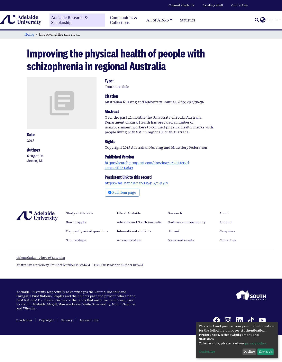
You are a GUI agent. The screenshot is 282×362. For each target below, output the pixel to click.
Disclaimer (24, 320)
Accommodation (129, 240)
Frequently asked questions (87, 231)
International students (134, 231)
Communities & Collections (124, 20)
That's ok (265, 351)
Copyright (47, 320)
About (224, 213)
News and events (181, 240)
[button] (262, 20)
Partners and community (187, 222)
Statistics (187, 20)
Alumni (173, 231)
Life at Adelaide (129, 213)
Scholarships (76, 240)
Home (29, 34)
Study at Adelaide (79, 213)
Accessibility (89, 320)
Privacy (67, 320)
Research (175, 213)
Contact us (239, 5)
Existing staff (213, 5)
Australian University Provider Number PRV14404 (53, 265)
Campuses (227, 231)
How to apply (76, 222)
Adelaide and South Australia (139, 222)
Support (225, 222)
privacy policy (255, 343)
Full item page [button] (122, 192)
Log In (272, 19)
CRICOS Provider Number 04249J (118, 265)
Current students (181, 5)
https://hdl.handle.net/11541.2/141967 (136, 183)
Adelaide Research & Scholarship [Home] (69, 20)
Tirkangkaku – (40, 257)
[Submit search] (256, 20)
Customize (207, 351)
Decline (249, 351)
